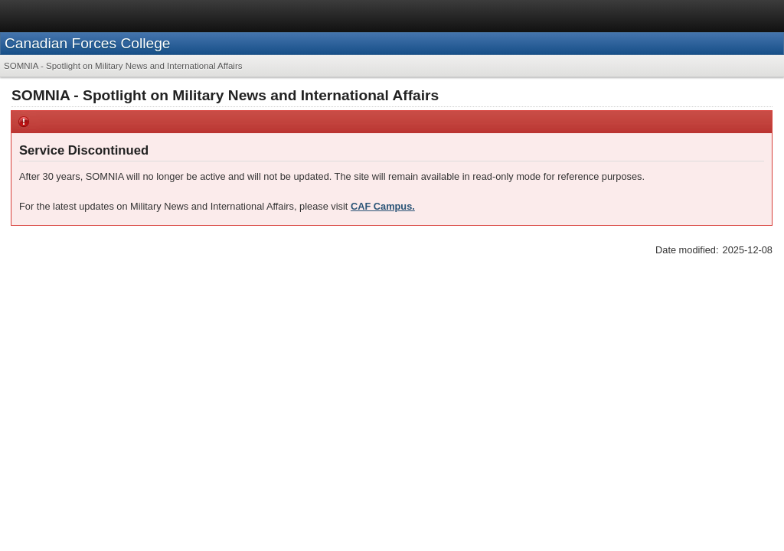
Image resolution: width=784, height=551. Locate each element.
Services (613, 14)
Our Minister (59, 465)
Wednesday (74, 310)
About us (55, 429)
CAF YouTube (613, 447)
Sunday (65, 252)
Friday (62, 281)
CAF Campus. (585, 314)
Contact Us (424, 447)
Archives (56, 237)
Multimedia (239, 465)
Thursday (69, 296)
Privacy (155, 402)
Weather (54, 358)
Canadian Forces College (160, 78)
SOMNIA (56, 184)
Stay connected (623, 429)
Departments (673, 14)
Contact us (428, 429)
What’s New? (65, 341)
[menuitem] (44, 136)
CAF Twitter (609, 465)
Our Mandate (61, 447)
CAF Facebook (615, 481)
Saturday (68, 266)
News (47, 221)
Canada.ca (556, 14)
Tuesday (67, 325)
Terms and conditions (78, 402)
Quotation (58, 204)
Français (734, 14)
